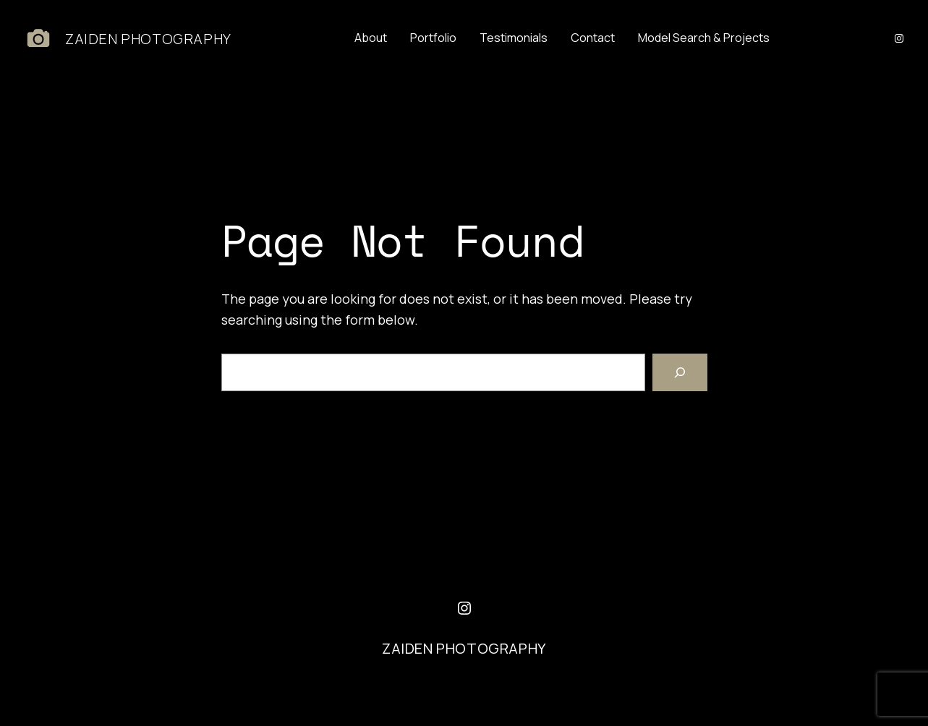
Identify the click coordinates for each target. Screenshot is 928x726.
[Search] (679, 372)
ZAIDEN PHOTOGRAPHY (148, 38)
